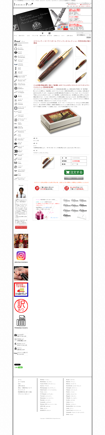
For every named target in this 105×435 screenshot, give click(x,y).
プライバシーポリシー (24, 394)
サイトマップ (21, 390)
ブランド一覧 (35, 35)
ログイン (19, 348)
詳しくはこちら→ (55, 217)
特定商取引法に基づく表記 (25, 392)
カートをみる (21, 381)
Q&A (19, 383)
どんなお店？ (20, 334)
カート (63, 35)
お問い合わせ (70, 35)
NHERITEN (23, 5)
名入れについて (21, 343)
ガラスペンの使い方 (22, 352)
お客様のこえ (57, 35)
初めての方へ (22, 35)
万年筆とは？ (20, 339)
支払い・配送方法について (25, 387)
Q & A (28, 35)
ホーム (15, 35)
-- (44, 379)
